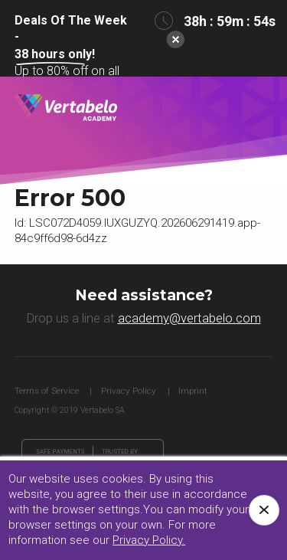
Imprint (192, 390)
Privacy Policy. (149, 540)
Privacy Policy (128, 390)
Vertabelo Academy (66, 108)
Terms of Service (47, 390)
